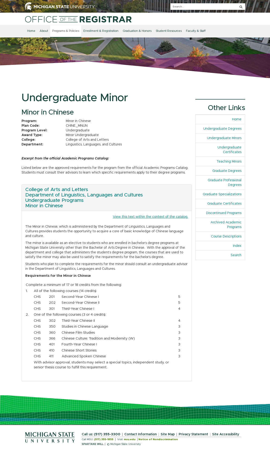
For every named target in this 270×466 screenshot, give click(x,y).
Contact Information (140, 434)
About (44, 31)
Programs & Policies (65, 31)
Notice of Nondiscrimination (158, 439)
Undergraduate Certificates (229, 150)
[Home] (78, 19)
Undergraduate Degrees (222, 128)
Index (237, 246)
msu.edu (129, 439)
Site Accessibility (225, 434)
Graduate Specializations (222, 194)
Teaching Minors (229, 161)
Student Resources (169, 31)
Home (31, 31)
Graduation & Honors (137, 31)
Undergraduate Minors (224, 138)
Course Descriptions (226, 236)
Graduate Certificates (224, 203)
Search (236, 255)
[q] (208, 7)
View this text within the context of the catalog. (150, 216)
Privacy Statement (193, 434)
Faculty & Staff (196, 31)
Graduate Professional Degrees (224, 183)
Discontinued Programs (223, 213)
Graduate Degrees (226, 171)
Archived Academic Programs (226, 225)
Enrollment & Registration (100, 31)
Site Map (168, 434)
